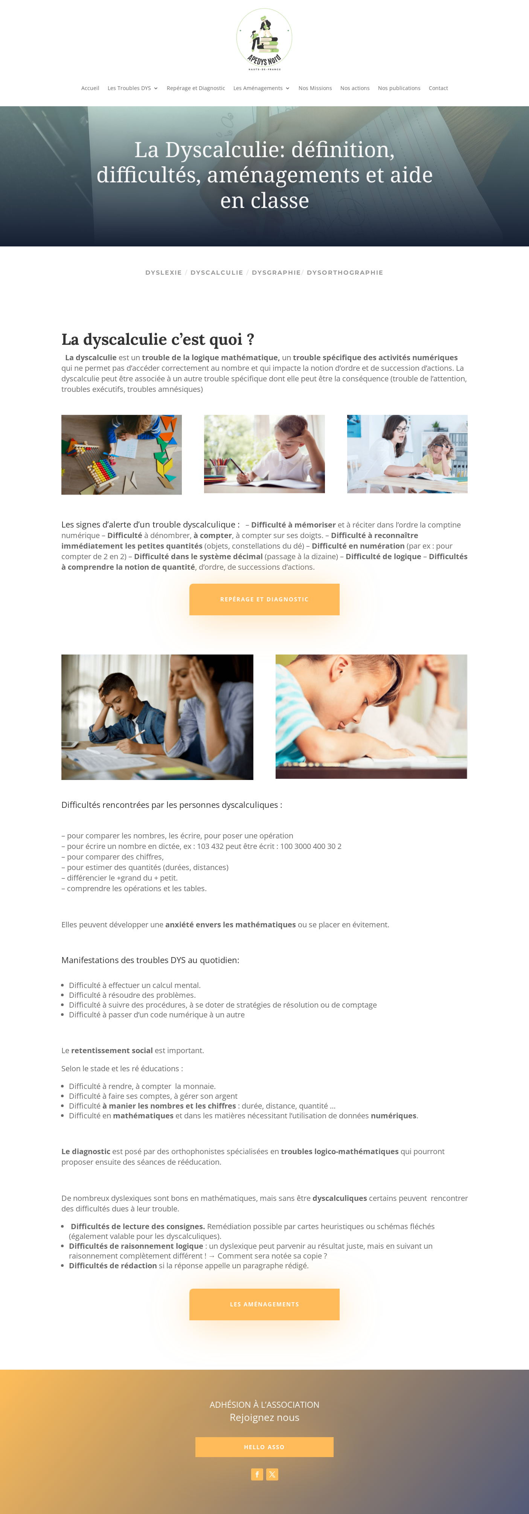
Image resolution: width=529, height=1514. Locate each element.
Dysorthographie (345, 272)
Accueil (90, 88)
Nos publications (399, 88)
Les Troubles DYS (129, 88)
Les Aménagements (258, 88)
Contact (438, 88)
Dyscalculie (218, 272)
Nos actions (355, 88)
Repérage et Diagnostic (196, 88)
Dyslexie (165, 272)
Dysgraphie (276, 272)
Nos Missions (315, 88)
